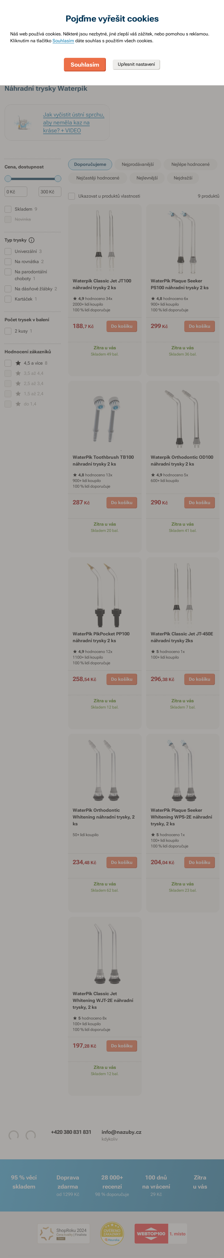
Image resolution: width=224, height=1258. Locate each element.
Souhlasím (63, 40)
